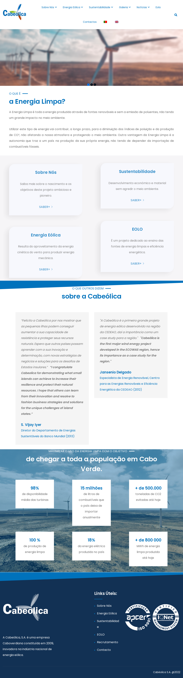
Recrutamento (107, 642)
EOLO (101, 634)
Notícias (142, 7)
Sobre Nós (48, 7)
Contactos (90, 22)
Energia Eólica (71, 7)
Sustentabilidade (99, 7)
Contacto (104, 650)
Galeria (123, 7)
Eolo (158, 7)
